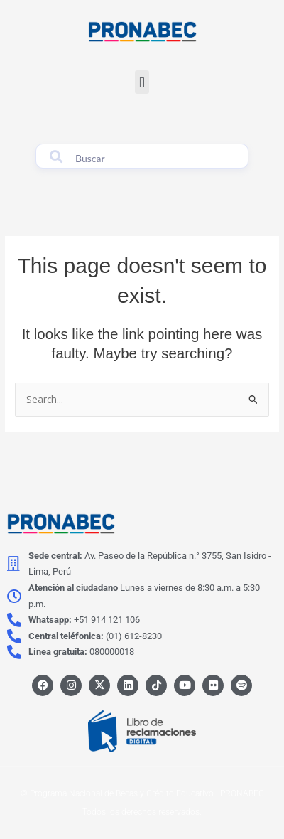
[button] (141, 82)
